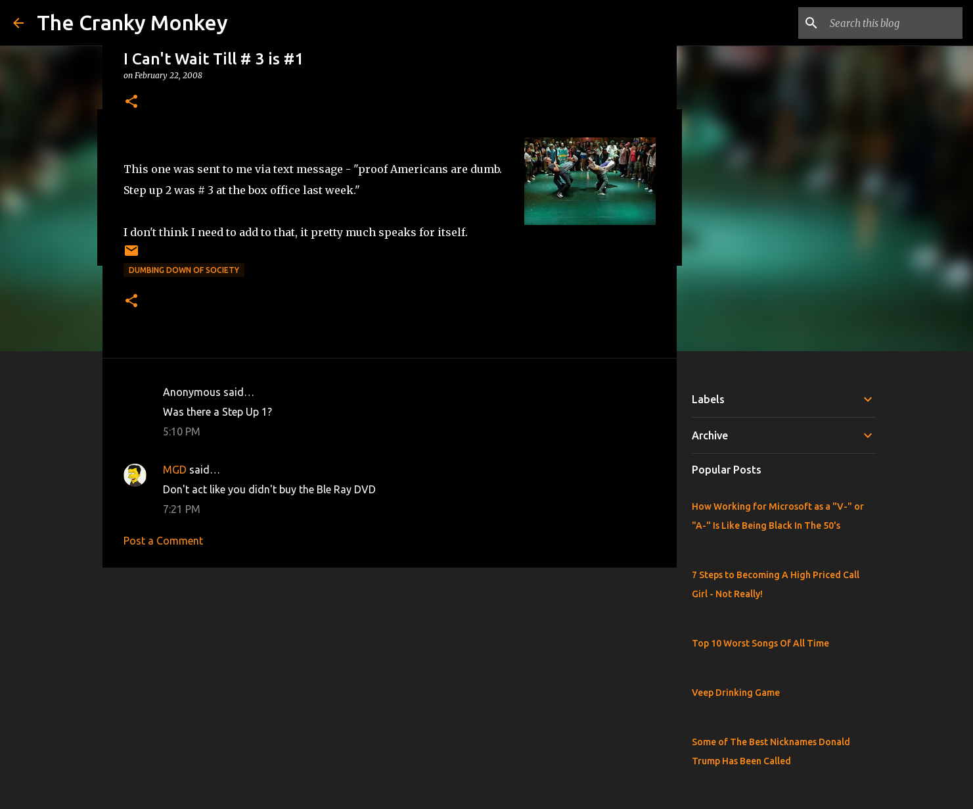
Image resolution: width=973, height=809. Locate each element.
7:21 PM (181, 509)
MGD (175, 470)
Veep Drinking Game (736, 692)
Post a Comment (163, 541)
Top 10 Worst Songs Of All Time (760, 643)
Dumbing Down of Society (184, 270)
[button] (131, 102)
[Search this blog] (893, 23)
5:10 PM (181, 431)
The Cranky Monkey (132, 22)
